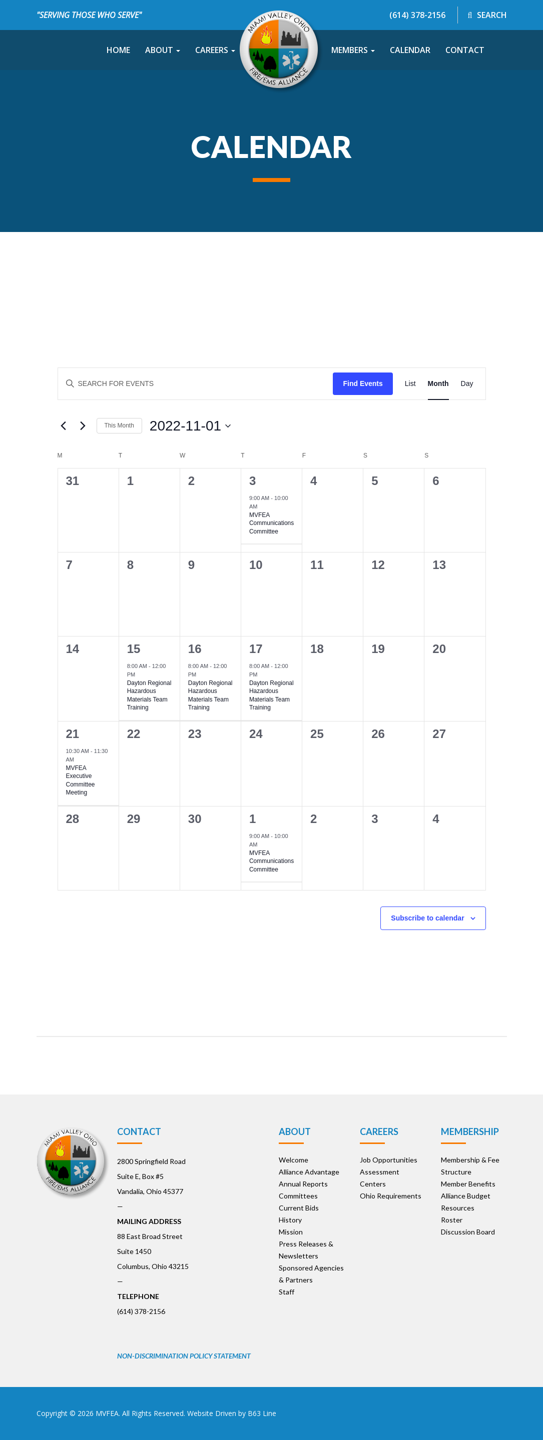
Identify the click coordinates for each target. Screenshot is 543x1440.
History (290, 1220)
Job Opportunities (388, 1160)
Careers (215, 50)
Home (118, 50)
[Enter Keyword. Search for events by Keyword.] (195, 384)
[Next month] (83, 426)
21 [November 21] (73, 733)
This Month (119, 425)
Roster (451, 1220)
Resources (457, 1208)
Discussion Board (468, 1232)
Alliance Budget (465, 1196)
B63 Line (262, 1413)
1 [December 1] (252, 819)
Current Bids (299, 1208)
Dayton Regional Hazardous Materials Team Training (149, 696)
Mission (291, 1232)
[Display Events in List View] (410, 384)
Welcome (293, 1160)
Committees (298, 1196)
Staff (286, 1292)
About (162, 50)
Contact (464, 50)
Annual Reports (303, 1184)
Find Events (362, 384)
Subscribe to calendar (427, 918)
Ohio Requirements (390, 1196)
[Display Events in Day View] (467, 384)
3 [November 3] (252, 481)
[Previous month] (64, 426)
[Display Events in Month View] (438, 384)
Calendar (410, 50)
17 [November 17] (256, 649)
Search (487, 15)
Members (353, 50)
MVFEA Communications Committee (271, 523)
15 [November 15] (134, 649)
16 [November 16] (195, 649)
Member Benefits (468, 1184)
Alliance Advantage (309, 1172)
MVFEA (107, 1413)
